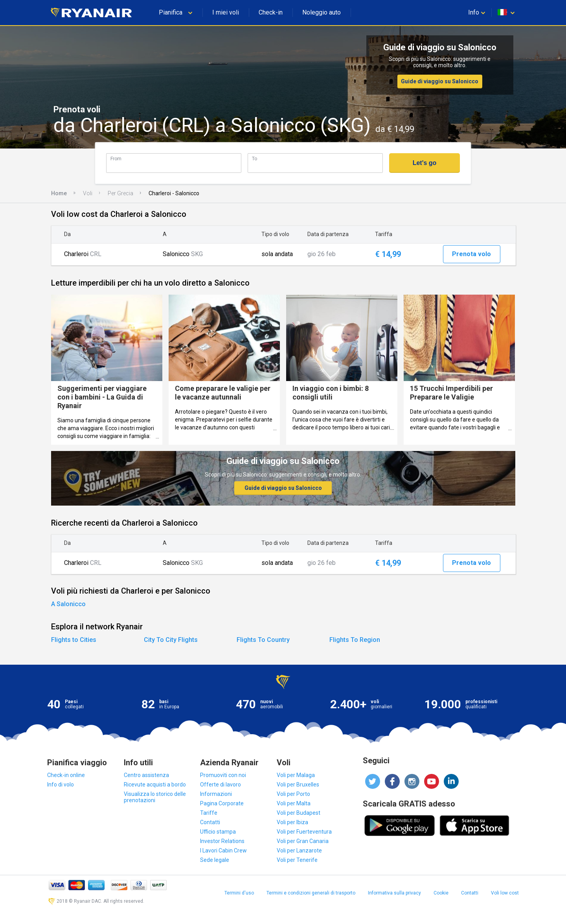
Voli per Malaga (296, 775)
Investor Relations (222, 841)
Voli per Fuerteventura (304, 832)
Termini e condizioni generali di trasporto (310, 893)
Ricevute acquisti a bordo (155, 784)
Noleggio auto (321, 12)
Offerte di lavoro (220, 784)
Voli (87, 193)
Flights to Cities (73, 639)
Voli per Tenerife (297, 860)
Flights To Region (354, 639)
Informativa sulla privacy (394, 893)
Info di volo (60, 784)
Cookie (441, 893)
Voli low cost (505, 893)
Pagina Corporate (222, 803)
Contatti (210, 822)
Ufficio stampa (218, 832)
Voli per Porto (293, 794)
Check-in (271, 12)
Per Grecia (120, 193)
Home (59, 193)
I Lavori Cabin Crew (223, 850)
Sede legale (214, 860)
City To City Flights (171, 639)
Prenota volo (471, 254)
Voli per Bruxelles (298, 784)
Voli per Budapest (298, 813)
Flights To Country (263, 639)
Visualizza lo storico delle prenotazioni (155, 797)
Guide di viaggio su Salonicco (439, 81)
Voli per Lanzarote (299, 850)
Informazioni (216, 794)
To (254, 158)
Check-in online (66, 775)
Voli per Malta (294, 803)
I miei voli (225, 12)
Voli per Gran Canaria (303, 841)
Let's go (425, 162)
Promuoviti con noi (223, 775)
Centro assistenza (146, 775)
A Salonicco (68, 604)
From (115, 158)
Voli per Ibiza (292, 822)
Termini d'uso (239, 893)
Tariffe (208, 813)
